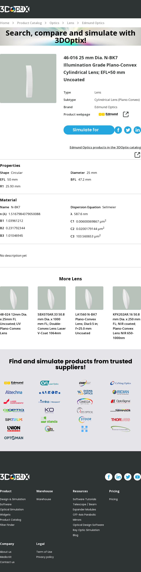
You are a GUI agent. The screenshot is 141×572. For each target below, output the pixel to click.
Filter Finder (7, 525)
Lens (70, 22)
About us (5, 552)
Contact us (7, 562)
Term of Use (44, 552)
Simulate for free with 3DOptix (86, 131)
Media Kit (6, 557)
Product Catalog (29, 22)
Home (4, 22)
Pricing (113, 499)
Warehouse (43, 499)
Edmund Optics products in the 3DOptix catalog (105, 147)
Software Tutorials (84, 499)
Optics (54, 22)
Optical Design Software (88, 525)
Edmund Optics (93, 22)
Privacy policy (45, 557)
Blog (75, 535)
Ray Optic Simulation (86, 530)
